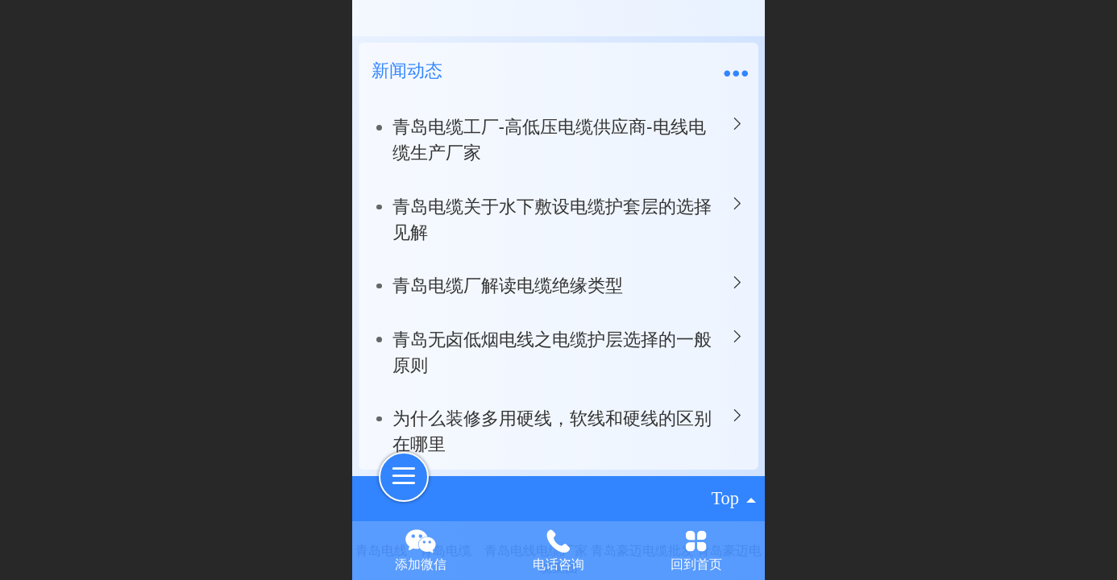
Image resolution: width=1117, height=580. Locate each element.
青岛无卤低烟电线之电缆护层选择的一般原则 (552, 352)
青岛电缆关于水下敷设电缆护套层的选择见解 (552, 219)
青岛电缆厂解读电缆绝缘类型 (507, 286)
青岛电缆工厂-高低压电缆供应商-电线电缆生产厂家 (549, 140)
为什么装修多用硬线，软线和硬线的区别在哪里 (552, 431)
